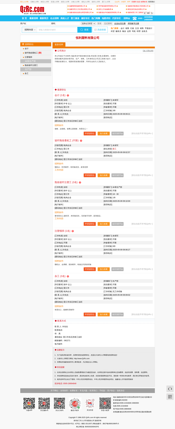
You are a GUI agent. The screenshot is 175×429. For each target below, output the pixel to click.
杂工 (26, 73)
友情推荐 (64, 390)
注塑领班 (28, 57)
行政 (132, 28)
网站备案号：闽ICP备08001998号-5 (106, 424)
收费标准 (144, 2)
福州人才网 (96, 2)
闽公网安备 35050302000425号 (87, 427)
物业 (124, 31)
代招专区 (116, 18)
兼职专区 (85, 18)
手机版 (102, 390)
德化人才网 (86, 2)
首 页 (24, 18)
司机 (134, 31)
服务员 (118, 31)
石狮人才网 (34, 2)
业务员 (144, 31)
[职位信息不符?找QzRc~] (142, 133)
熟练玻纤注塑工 (31, 65)
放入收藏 (103, 133)
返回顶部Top (117, 133)
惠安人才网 (65, 2)
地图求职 (106, 18)
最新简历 (44, 18)
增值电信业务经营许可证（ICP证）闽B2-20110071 (74, 424)
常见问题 (83, 390)
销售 (127, 28)
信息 (138, 2)
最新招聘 (33, 18)
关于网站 (54, 390)
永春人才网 (75, 2)
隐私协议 (121, 390)
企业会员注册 (120, 23)
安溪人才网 (55, 2)
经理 (138, 31)
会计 (122, 28)
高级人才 (64, 18)
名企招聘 (54, 18)
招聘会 (127, 18)
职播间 (134, 2)
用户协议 (111, 390)
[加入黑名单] (148, 51)
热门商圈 (95, 18)
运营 (129, 31)
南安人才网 (45, 2)
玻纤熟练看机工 (33, 53)
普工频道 (75, 18)
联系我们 (151, 2)
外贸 (113, 31)
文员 (137, 28)
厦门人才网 (106, 2)
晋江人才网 (24, 2)
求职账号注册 (133, 23)
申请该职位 (89, 133)
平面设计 (148, 28)
